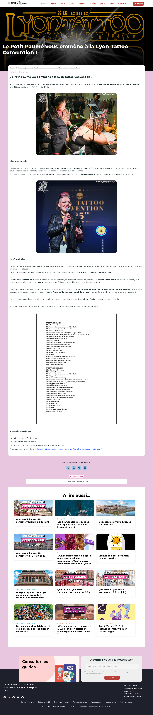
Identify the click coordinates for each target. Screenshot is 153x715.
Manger (53, 3)
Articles (103, 3)
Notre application (126, 702)
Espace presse (96, 702)
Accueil (12, 68)
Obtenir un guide (44, 702)
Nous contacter (110, 702)
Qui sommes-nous (27, 702)
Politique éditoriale (80, 702)
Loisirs (71, 3)
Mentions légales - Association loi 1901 (95, 706)
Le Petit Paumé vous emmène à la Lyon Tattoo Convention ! (57, 68)
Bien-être (93, 3)
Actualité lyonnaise (25, 68)
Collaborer (138, 3)
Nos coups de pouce (61, 702)
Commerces (81, 3)
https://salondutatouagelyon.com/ (49, 449)
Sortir (62, 3)
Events (112, 3)
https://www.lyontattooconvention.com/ (84, 449)
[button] (122, 3)
